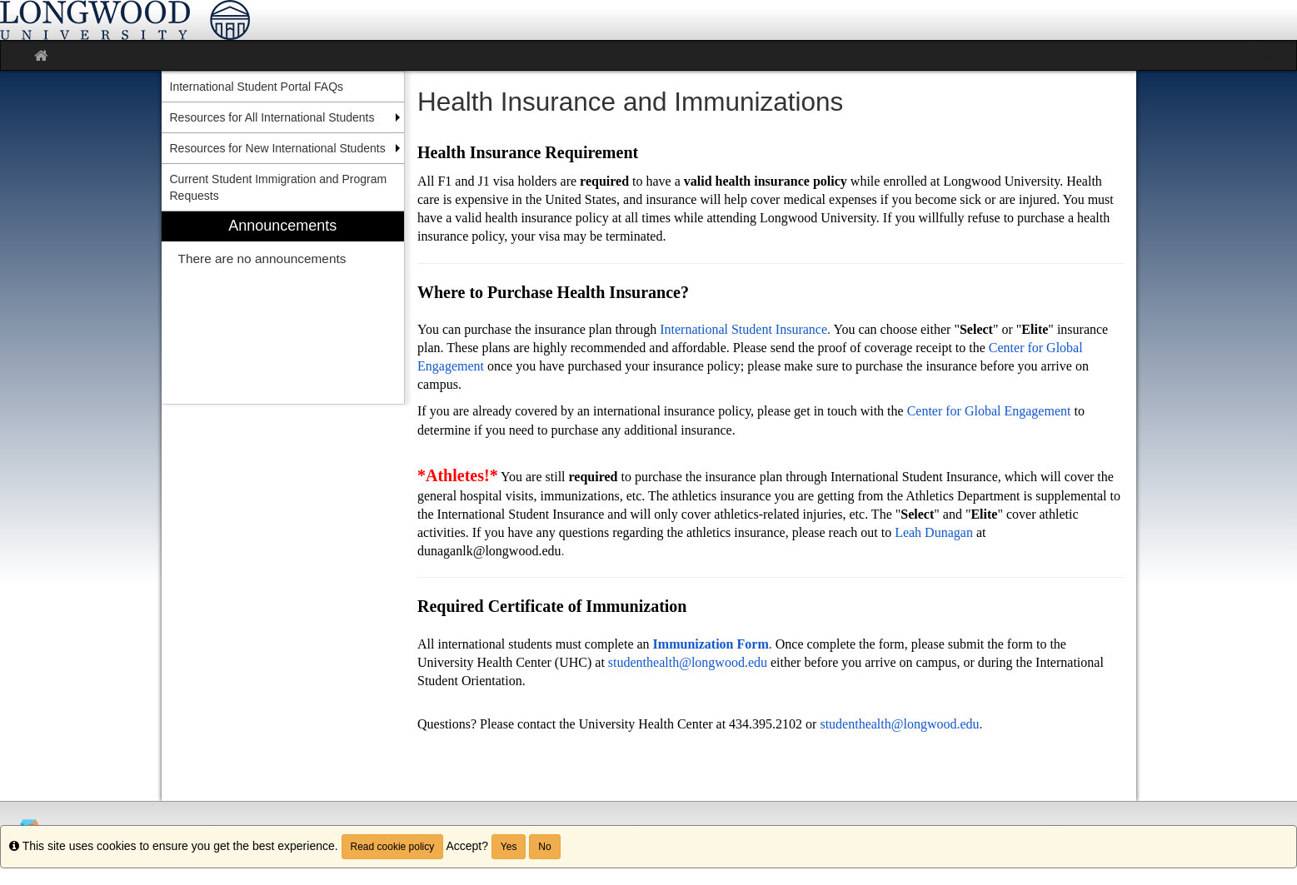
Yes (509, 847)
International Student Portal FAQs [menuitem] (257, 86)
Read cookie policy (393, 847)
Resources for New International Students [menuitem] (278, 148)
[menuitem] (283, 307)
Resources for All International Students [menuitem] (272, 117)
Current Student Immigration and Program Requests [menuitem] (278, 187)
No (544, 847)
